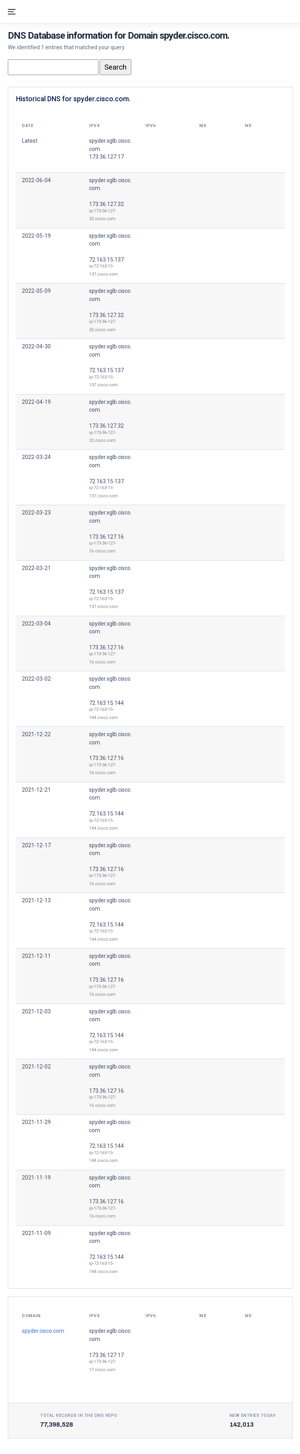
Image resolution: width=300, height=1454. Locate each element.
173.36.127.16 (106, 537)
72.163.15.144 (106, 703)
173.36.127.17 (106, 1355)
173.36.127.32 (106, 204)
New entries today (253, 1415)
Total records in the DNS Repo (79, 1415)
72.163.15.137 (106, 259)
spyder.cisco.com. (43, 1331)
